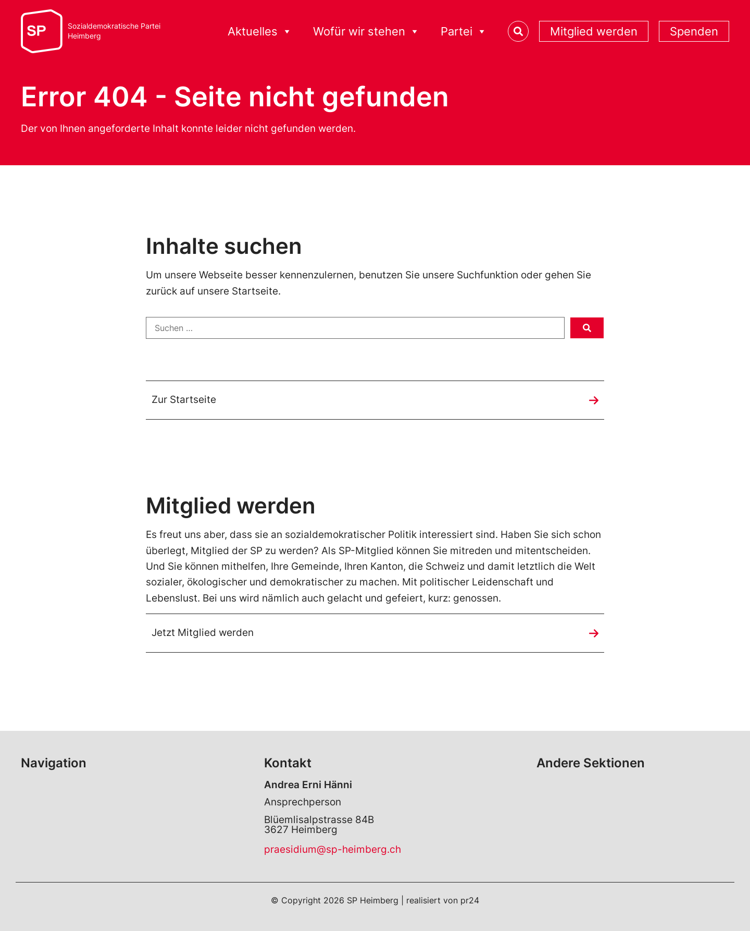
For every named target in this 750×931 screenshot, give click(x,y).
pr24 (469, 900)
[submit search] (587, 328)
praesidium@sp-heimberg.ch (332, 849)
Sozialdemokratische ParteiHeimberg (114, 31)
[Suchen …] (355, 328)
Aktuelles (260, 31)
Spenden (694, 31)
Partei (464, 31)
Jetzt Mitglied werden (203, 633)
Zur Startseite (184, 400)
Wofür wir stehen (366, 31)
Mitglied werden (594, 31)
